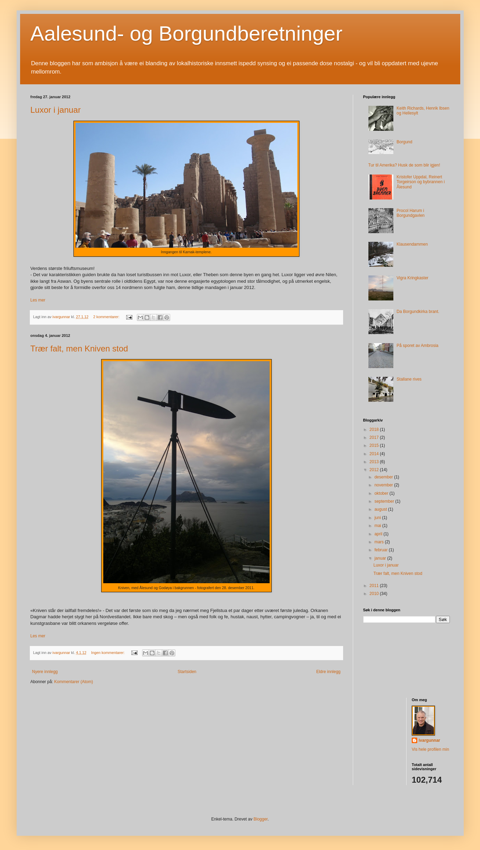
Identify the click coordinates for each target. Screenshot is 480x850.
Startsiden (186, 671)
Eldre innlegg (328, 671)
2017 (374, 437)
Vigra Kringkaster (412, 277)
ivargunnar (429, 740)
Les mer (37, 300)
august (381, 509)
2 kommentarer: (107, 317)
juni (378, 517)
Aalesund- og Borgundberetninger (186, 33)
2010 (374, 593)
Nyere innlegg (45, 671)
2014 (374, 453)
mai (378, 525)
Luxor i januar (55, 109)
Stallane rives (408, 379)
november (384, 485)
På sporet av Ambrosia (417, 345)
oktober (381, 493)
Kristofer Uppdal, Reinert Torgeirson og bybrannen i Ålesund (420, 182)
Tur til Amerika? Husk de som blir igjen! (404, 165)
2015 (374, 445)
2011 (374, 585)
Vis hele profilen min (430, 749)
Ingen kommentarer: (108, 653)
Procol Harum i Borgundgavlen (410, 213)
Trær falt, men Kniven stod (79, 348)
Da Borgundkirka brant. (417, 311)
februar (381, 549)
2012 (374, 469)
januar (380, 558)
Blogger (261, 819)
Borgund (404, 141)
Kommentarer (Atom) (73, 681)
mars (379, 541)
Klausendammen (412, 244)
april (378, 534)
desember (384, 477)
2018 (374, 429)
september (384, 501)
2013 (374, 461)
